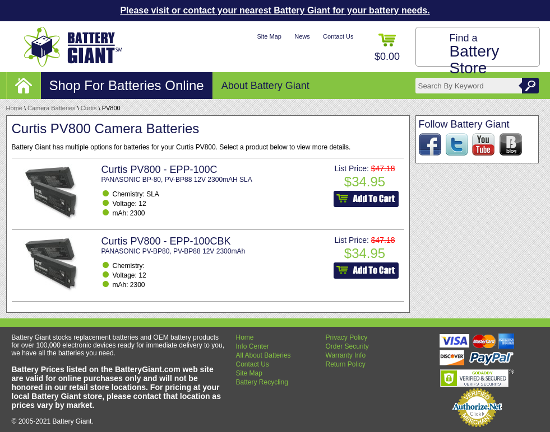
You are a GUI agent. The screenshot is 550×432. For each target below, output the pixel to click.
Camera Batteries (51, 108)
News (302, 36)
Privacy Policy (347, 337)
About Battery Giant (265, 85)
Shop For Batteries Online (126, 85)
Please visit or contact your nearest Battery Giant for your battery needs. (274, 10)
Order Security (347, 346)
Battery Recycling (262, 382)
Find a (475, 54)
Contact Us (338, 36)
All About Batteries (263, 355)
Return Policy (346, 364)
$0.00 (387, 48)
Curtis (89, 108)
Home (14, 108)
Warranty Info (346, 355)
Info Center (252, 346)
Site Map (269, 36)
